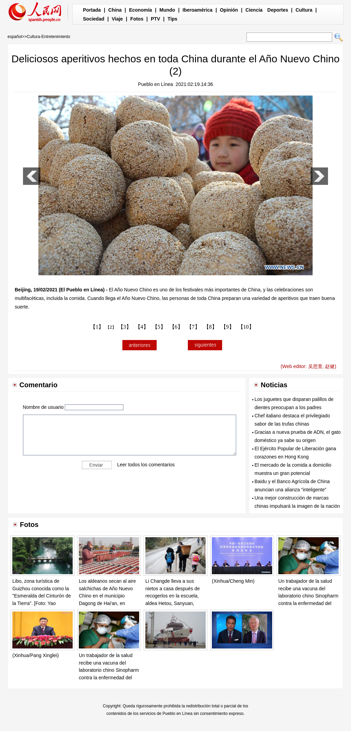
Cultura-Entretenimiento (48, 36)
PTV (155, 19)
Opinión (229, 10)
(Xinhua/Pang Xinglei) (35, 655)
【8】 (210, 327)
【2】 (111, 327)
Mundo (167, 10)
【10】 (246, 327)
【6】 (176, 327)
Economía (140, 10)
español (15, 36)
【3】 (125, 327)
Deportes (277, 10)
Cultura (303, 10)
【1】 (97, 327)
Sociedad (93, 19)
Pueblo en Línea (155, 84)
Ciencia (254, 10)
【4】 (142, 327)
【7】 (193, 327)
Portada (92, 10)
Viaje (117, 19)
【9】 (227, 327)
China (115, 10)
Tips (173, 19)
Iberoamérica (198, 10)
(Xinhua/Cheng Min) (233, 581)
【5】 (159, 327)
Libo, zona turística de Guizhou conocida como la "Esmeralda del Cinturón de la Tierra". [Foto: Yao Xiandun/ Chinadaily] (41, 595)
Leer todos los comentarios (146, 464)
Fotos (136, 19)
